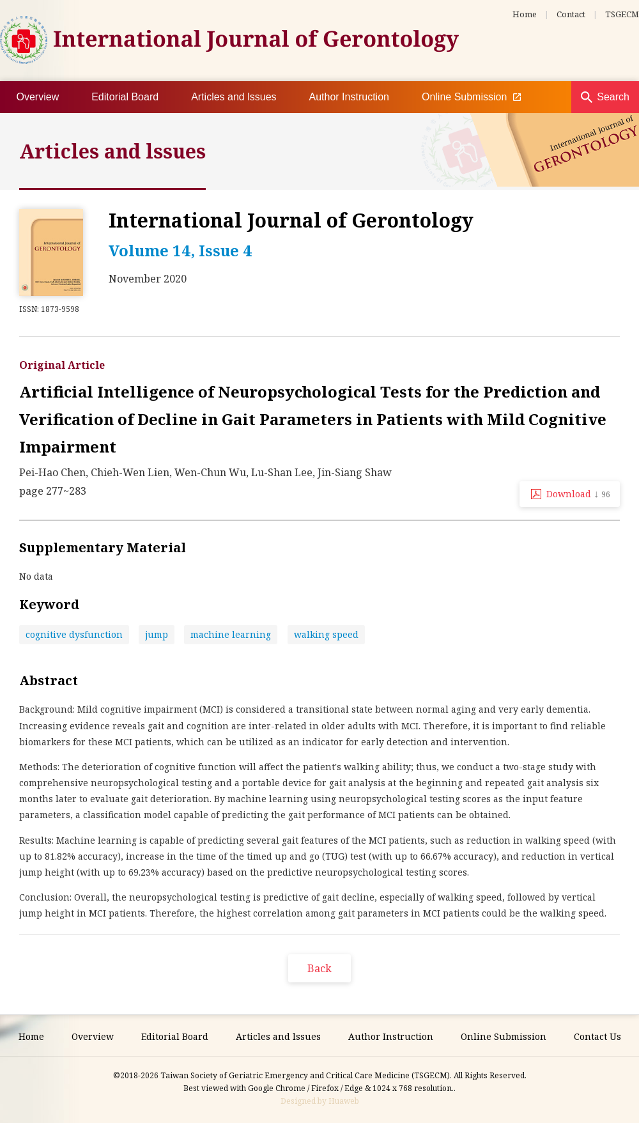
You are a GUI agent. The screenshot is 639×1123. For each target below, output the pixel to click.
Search (613, 96)
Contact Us (597, 1036)
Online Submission (471, 97)
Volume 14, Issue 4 (180, 250)
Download (578, 493)
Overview (38, 96)
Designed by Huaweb (320, 1101)
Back (319, 968)
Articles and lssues (233, 96)
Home (524, 14)
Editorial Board (124, 96)
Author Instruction (349, 96)
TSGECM (622, 14)
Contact (571, 14)
